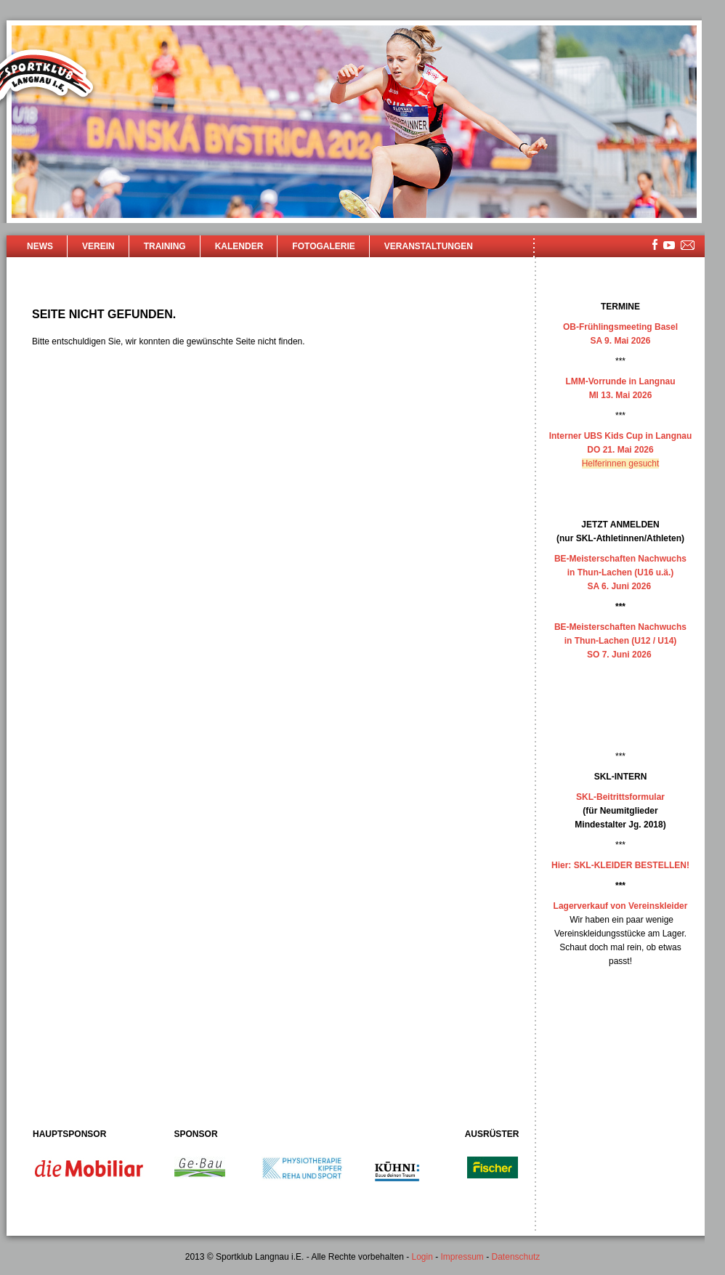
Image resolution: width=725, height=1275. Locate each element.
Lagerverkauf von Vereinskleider (621, 906)
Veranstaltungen (428, 246)
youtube (669, 245)
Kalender (239, 246)
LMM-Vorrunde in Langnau (620, 381)
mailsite (688, 245)
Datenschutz (516, 1257)
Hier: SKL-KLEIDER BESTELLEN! (620, 865)
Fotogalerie (323, 246)
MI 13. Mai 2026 (620, 395)
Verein (98, 246)
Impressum (462, 1257)
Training (165, 246)
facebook (654, 244)
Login (421, 1257)
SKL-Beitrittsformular (620, 797)
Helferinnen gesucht (621, 463)
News (40, 246)
